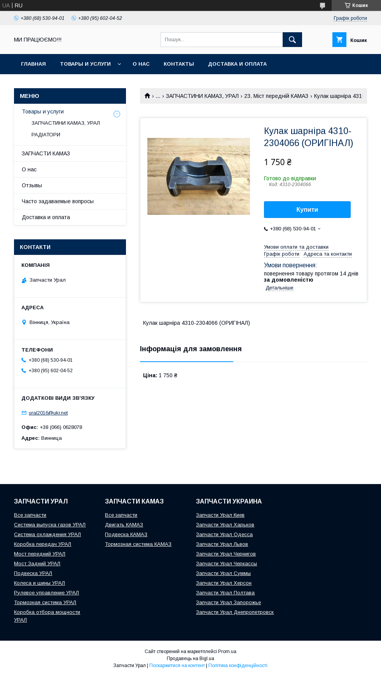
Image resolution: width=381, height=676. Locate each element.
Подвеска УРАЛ (33, 573)
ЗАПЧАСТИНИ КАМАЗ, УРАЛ (202, 96)
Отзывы (32, 185)
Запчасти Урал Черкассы (226, 563)
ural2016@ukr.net (48, 413)
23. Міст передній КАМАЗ (276, 96)
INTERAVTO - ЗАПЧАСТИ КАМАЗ (64, 84)
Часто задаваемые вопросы (58, 201)
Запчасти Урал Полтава (225, 593)
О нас (141, 64)
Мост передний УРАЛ (39, 554)
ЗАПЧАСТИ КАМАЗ (46, 153)
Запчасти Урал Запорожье (228, 602)
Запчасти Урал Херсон (224, 583)
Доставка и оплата (237, 64)
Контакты (179, 64)
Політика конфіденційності (237, 665)
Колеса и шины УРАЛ (39, 583)
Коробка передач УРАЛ (42, 544)
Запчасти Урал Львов (222, 544)
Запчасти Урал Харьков (225, 525)
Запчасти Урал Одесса (224, 534)
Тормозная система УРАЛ (45, 602)
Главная (33, 64)
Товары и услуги (85, 64)
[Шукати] (292, 39)
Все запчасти (30, 515)
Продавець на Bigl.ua (190, 658)
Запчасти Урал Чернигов (226, 554)
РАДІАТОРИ (45, 135)
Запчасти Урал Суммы (223, 573)
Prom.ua (227, 651)
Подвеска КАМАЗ (126, 534)
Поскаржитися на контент (177, 665)
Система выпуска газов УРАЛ (50, 525)
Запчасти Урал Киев (220, 515)
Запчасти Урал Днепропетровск (235, 612)
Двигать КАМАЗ (124, 525)
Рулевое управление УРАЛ (46, 593)
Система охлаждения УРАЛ (47, 534)
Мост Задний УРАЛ (37, 563)
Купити (307, 209)
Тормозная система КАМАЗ (138, 544)
